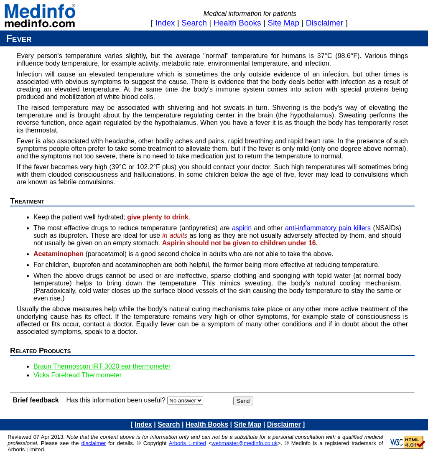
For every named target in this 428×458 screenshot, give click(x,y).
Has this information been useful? (115, 400)
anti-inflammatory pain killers (328, 228)
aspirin (242, 228)
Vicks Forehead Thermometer (77, 375)
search (194, 22)
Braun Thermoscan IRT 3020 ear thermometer (102, 366)
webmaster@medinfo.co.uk (244, 443)
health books (237, 22)
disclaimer (325, 22)
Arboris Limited (187, 443)
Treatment (27, 201)
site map (283, 22)
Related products (40, 350)
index (165, 22)
